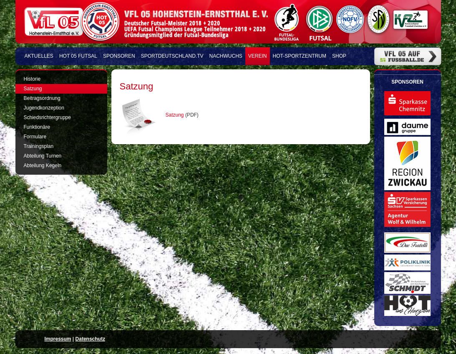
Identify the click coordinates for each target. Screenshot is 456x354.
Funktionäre (37, 127)
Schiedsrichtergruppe (47, 117)
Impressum (58, 339)
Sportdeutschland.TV (172, 56)
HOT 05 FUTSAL (78, 56)
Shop (339, 56)
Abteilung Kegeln (43, 165)
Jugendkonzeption (44, 108)
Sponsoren (119, 56)
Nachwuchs (225, 56)
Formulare (35, 137)
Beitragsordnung (42, 98)
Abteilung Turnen (43, 156)
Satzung (175, 115)
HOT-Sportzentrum (299, 56)
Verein (257, 56)
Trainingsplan (39, 146)
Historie (32, 79)
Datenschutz (90, 339)
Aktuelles (39, 56)
